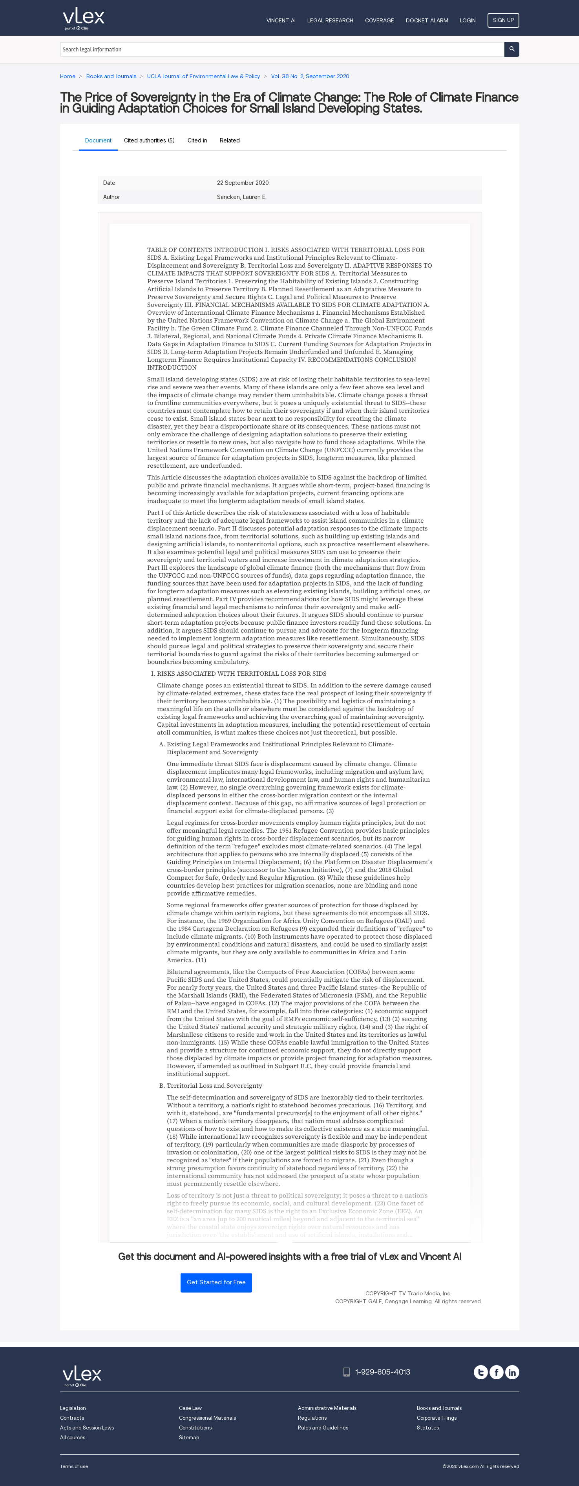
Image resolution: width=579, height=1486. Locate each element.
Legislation (73, 1408)
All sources (72, 1437)
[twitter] (481, 1372)
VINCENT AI (281, 20)
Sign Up (503, 20)
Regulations (312, 1418)
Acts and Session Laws (87, 1428)
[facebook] (497, 1372)
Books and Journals (439, 1408)
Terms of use (74, 1466)
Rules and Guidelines (323, 1428)
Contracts (72, 1418)
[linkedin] (512, 1372)
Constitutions (195, 1428)
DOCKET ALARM (427, 20)
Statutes (428, 1428)
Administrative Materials (327, 1408)
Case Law (190, 1408)
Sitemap (189, 1437)
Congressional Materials (207, 1418)
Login (468, 20)
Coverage (379, 20)
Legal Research (330, 20)
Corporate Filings (437, 1418)
